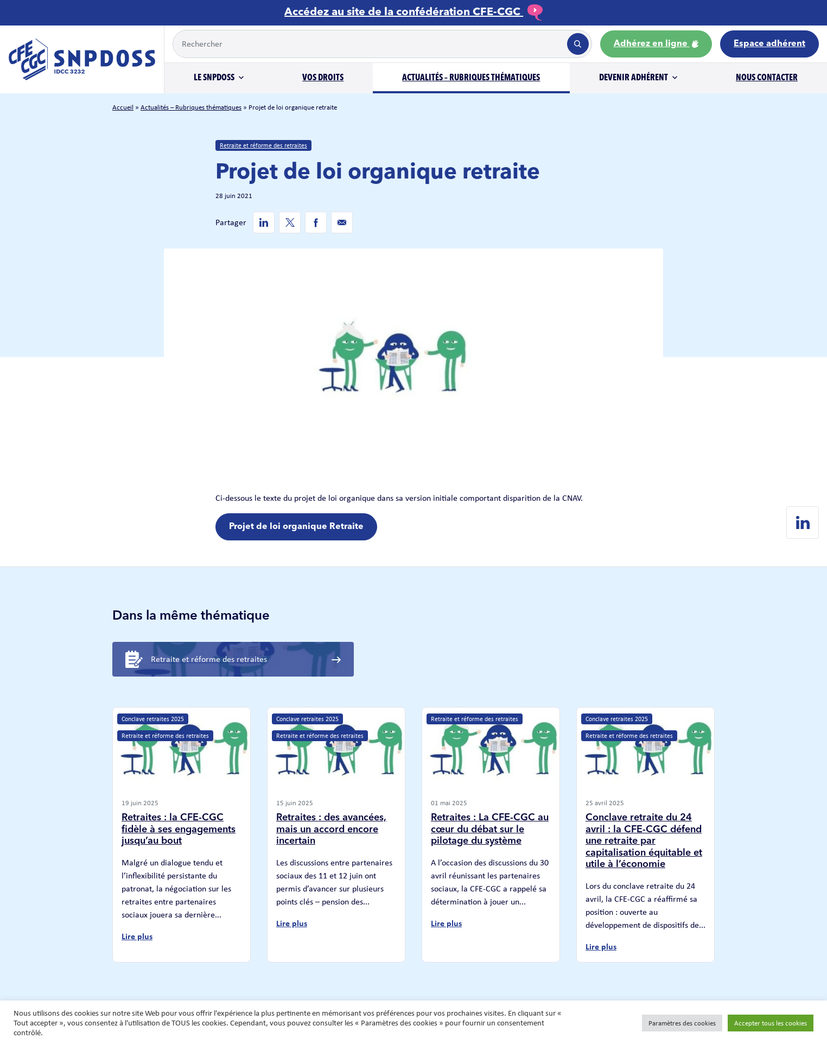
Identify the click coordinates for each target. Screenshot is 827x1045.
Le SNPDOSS (214, 78)
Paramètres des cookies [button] (682, 1023)
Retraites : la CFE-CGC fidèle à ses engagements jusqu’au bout (179, 829)
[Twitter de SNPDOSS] (290, 222)
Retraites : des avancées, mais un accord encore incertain (331, 829)
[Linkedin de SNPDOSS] (264, 222)
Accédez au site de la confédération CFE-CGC (413, 12)
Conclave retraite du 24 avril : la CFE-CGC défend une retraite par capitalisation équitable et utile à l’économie (644, 841)
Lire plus (137, 936)
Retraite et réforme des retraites (263, 145)
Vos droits (322, 78)
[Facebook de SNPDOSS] (316, 222)
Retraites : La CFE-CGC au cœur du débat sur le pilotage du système (490, 829)
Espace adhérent (769, 44)
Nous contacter (767, 78)
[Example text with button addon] (369, 44)
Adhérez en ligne (656, 44)
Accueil (122, 107)
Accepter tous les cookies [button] (770, 1023)
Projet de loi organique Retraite (296, 526)
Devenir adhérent (633, 78)
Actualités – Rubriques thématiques (471, 78)
